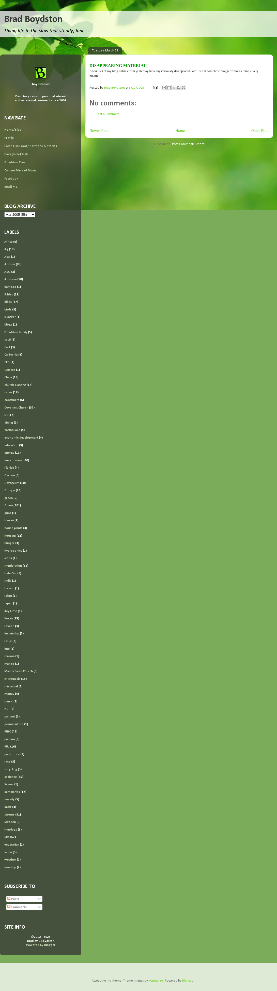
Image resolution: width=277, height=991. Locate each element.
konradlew (156, 980)
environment (13, 460)
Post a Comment (107, 114)
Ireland (9, 588)
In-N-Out (10, 573)
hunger (9, 543)
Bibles (8, 294)
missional (11, 686)
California (11, 354)
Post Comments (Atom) (188, 144)
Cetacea (9, 370)
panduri (9, 716)
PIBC (7, 731)
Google (9, 490)
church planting (15, 385)
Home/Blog (12, 129)
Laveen (9, 626)
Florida (9, 467)
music (8, 701)
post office (12, 754)
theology (10, 829)
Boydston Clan (14, 162)
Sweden (10, 822)
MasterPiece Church (18, 671)
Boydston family (15, 332)
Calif (7, 347)
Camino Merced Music (20, 170)
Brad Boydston (33, 19)
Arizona (9, 264)
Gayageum (11, 483)
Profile (9, 138)
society (9, 799)
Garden (9, 475)
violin (8, 852)
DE (6, 415)
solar (7, 807)
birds (7, 309)
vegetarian (11, 844)
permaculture (13, 724)
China (8, 377)
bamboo (10, 287)
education (11, 445)
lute (7, 648)
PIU (6, 746)
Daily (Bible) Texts (16, 154)
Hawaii (9, 520)
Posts (13, 899)
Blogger (10, 317)
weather (10, 859)
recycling (10, 769)
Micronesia (12, 679)
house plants (13, 528)
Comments (17, 907)
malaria (9, 656)
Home (180, 131)
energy (9, 452)
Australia (10, 279)
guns (7, 513)
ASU (7, 272)
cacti (7, 339)
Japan (8, 603)
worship (10, 867)
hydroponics (13, 550)
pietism (9, 739)
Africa (8, 241)
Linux (8, 641)
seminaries (12, 792)
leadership (11, 633)
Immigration (13, 565)
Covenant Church (16, 407)
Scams (8, 784)
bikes (8, 302)
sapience (10, 777)
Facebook (11, 178)
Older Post (260, 131)
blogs (8, 324)
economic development (21, 437)
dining (8, 422)
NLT (7, 709)
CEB (7, 362)
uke (6, 837)
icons (8, 558)
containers (11, 400)
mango (9, 664)
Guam (8, 505)
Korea (8, 618)
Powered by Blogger (40, 945)
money (9, 694)
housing (10, 535)
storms (9, 814)
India (7, 580)
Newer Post (99, 131)
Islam (8, 596)
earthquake (12, 430)
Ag (6, 249)
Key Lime (10, 611)
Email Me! (11, 186)
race (7, 761)
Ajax (7, 257)
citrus (8, 392)
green (8, 498)
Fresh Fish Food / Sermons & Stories (30, 146)
